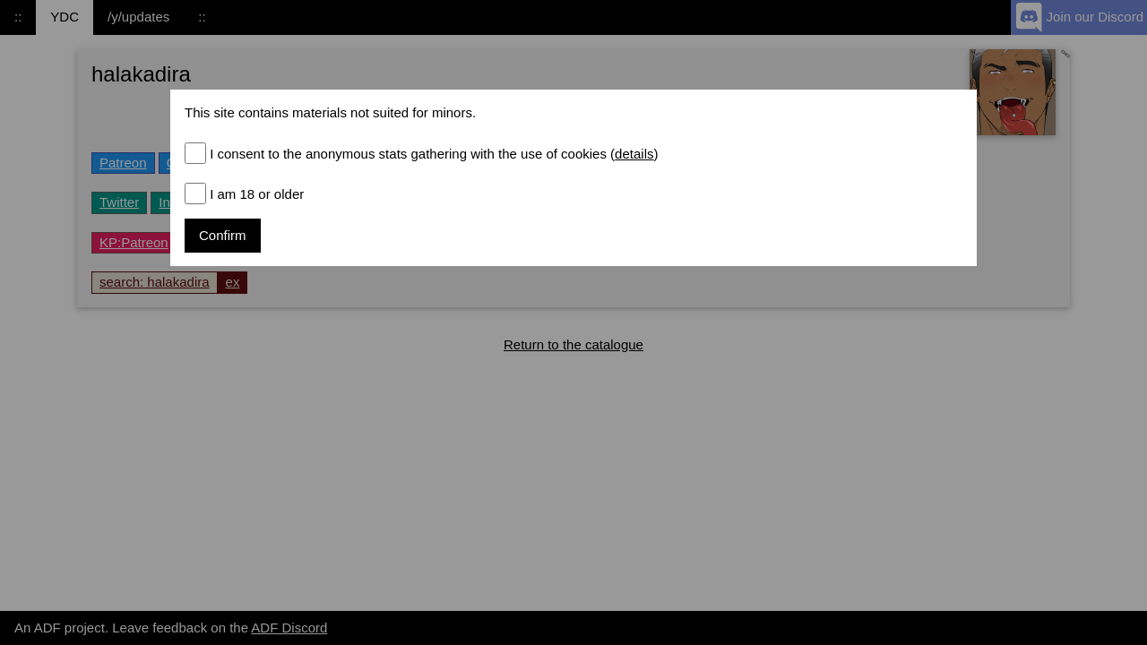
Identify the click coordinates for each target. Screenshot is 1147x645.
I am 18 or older (257, 194)
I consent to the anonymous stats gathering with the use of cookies (434, 153)
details (634, 153)
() (633, 153)
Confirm (222, 235)
